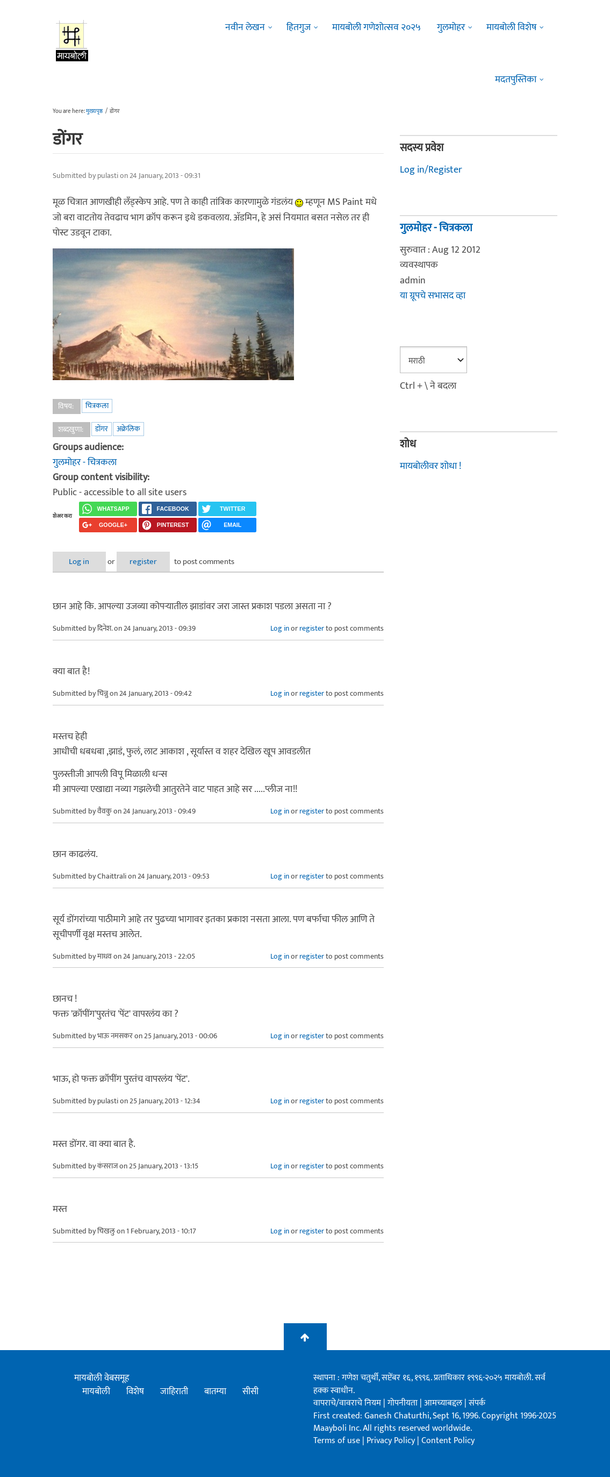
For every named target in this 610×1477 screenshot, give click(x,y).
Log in (80, 561)
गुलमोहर (451, 27)
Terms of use (336, 1440)
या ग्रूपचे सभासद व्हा (432, 296)
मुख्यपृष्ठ (94, 111)
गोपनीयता (403, 1403)
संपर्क (477, 1403)
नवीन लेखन (245, 27)
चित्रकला (97, 405)
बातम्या (215, 1391)
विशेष (135, 1391)
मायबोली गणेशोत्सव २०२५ (376, 27)
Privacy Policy (392, 1440)
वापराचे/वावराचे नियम (347, 1403)
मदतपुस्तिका (515, 80)
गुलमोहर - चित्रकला (85, 462)
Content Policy (448, 1440)
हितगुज (298, 27)
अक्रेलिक (128, 429)
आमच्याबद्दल (444, 1403)
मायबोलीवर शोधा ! (430, 466)
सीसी (250, 1391)
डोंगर (101, 429)
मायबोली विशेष (511, 27)
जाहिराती (174, 1391)
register (148, 561)
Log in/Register (431, 170)
